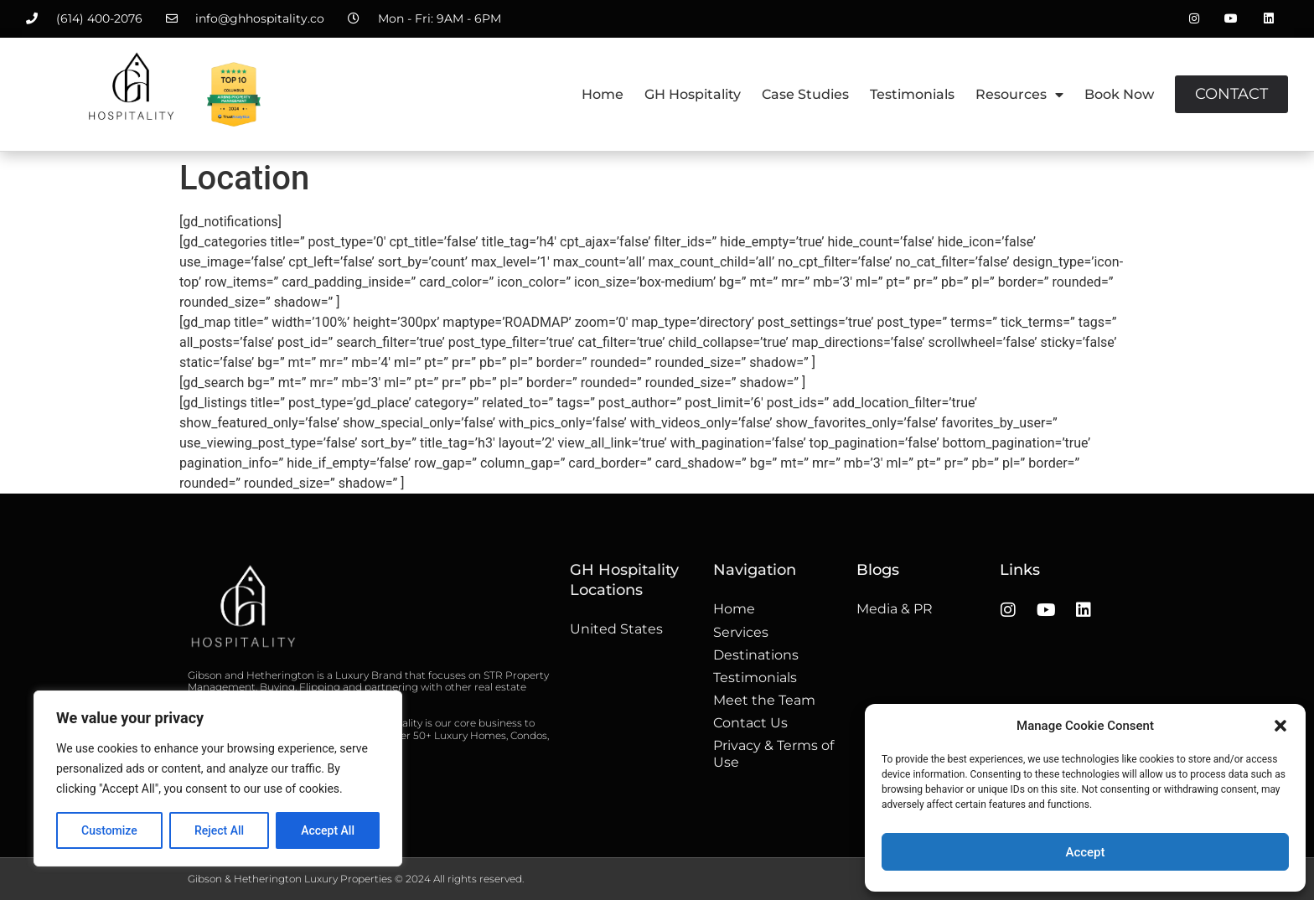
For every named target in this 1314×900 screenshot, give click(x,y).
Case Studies (805, 94)
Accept (1084, 852)
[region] (218, 778)
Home (602, 94)
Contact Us (750, 723)
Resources (1019, 95)
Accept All (327, 830)
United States (616, 629)
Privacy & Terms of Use (773, 753)
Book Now (1119, 94)
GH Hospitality (692, 94)
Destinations (756, 655)
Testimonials (912, 94)
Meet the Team (764, 700)
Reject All (219, 830)
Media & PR (894, 609)
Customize (109, 830)
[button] (1280, 725)
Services (740, 632)
